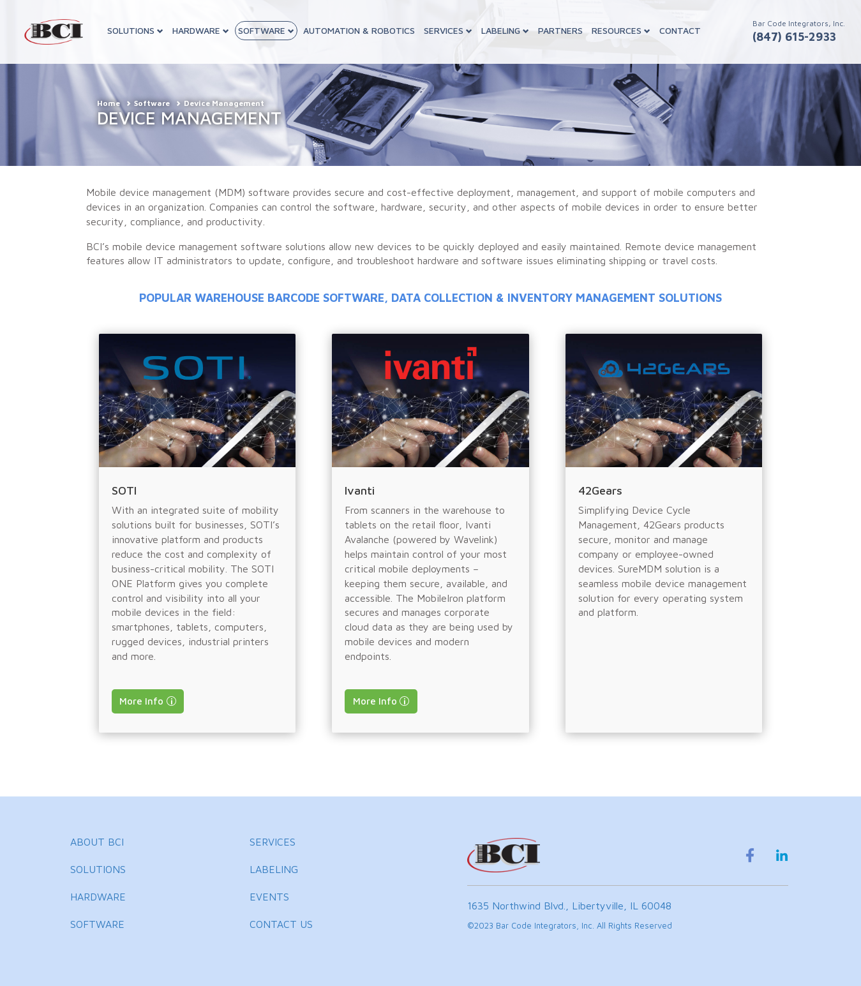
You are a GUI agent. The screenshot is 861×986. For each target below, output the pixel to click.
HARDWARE (200, 30)
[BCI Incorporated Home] (54, 32)
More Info (141, 701)
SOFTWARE (266, 30)
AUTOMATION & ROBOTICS (359, 30)
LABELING (505, 30)
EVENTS (269, 896)
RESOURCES (621, 30)
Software (152, 103)
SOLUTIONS (135, 30)
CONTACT (680, 30)
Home (108, 103)
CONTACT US (281, 924)
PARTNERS (560, 30)
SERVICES (448, 30)
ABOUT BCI (97, 842)
